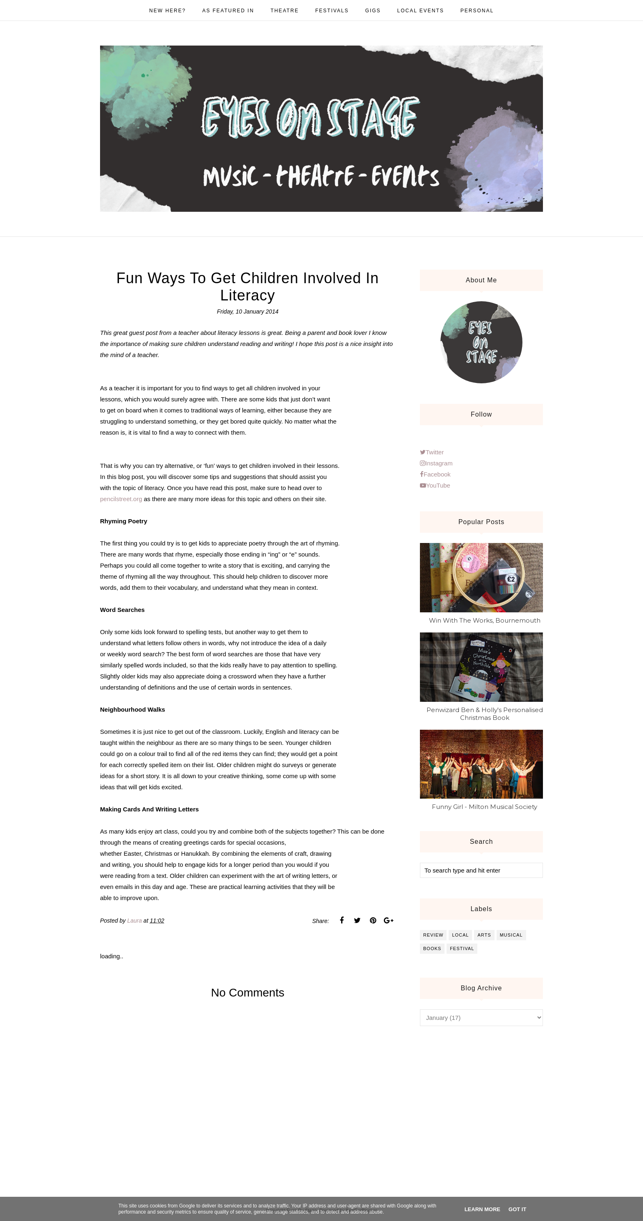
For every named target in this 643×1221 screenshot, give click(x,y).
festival (462, 948)
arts (484, 934)
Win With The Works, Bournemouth (484, 620)
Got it (517, 1209)
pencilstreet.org (121, 498)
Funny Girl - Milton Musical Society (484, 807)
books (432, 948)
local (460, 934)
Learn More (482, 1209)
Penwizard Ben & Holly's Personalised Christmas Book (484, 714)
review (433, 934)
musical (511, 934)
